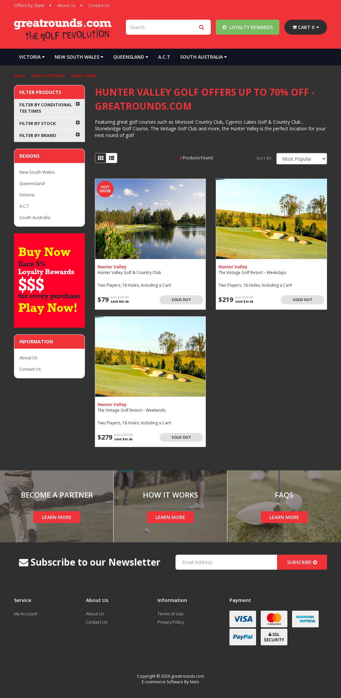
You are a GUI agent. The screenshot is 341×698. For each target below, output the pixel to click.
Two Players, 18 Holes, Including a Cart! (134, 285)
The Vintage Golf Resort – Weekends (132, 410)
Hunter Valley (112, 267)
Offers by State (29, 5)
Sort (263, 158)
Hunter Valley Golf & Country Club (129, 272)
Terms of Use (170, 614)
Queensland (130, 57)
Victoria (32, 57)
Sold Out (181, 299)
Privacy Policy (171, 622)
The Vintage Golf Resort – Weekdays (252, 272)
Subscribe (302, 562)
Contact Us (99, 5)
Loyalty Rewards (247, 27)
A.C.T (164, 57)
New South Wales (79, 57)
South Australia (203, 57)
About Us (66, 5)
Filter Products (40, 92)
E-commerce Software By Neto (170, 682)
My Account (25, 614)
